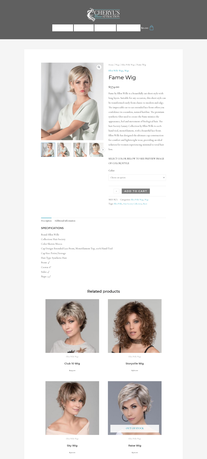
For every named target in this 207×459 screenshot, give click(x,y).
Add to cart (136, 192)
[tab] (47, 222)
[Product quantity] (117, 192)
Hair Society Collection (135, 204)
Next (103, 150)
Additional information (68, 222)
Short (150, 204)
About (105, 28)
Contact (128, 28)
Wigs (118, 64)
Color (112, 170)
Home (63, 28)
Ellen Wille (119, 204)
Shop (83, 28)
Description (47, 222)
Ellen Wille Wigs (130, 64)
